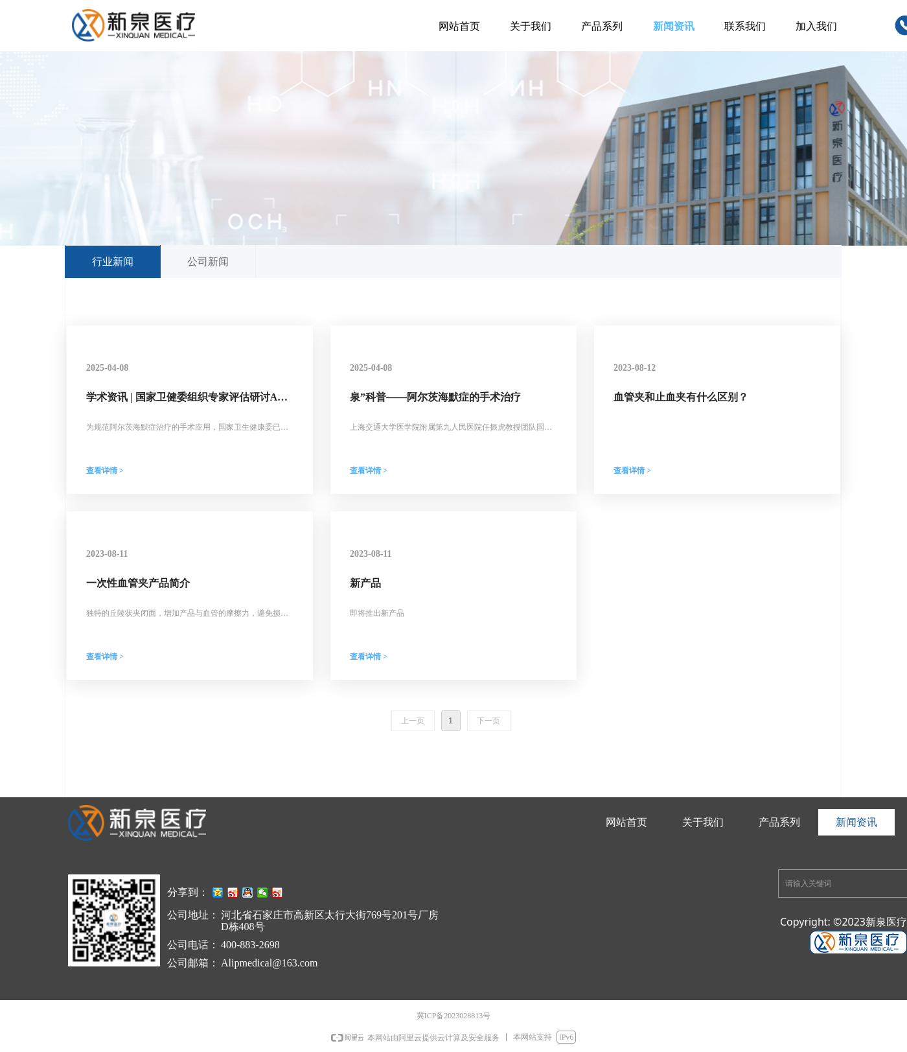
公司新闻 (208, 261)
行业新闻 (112, 261)
